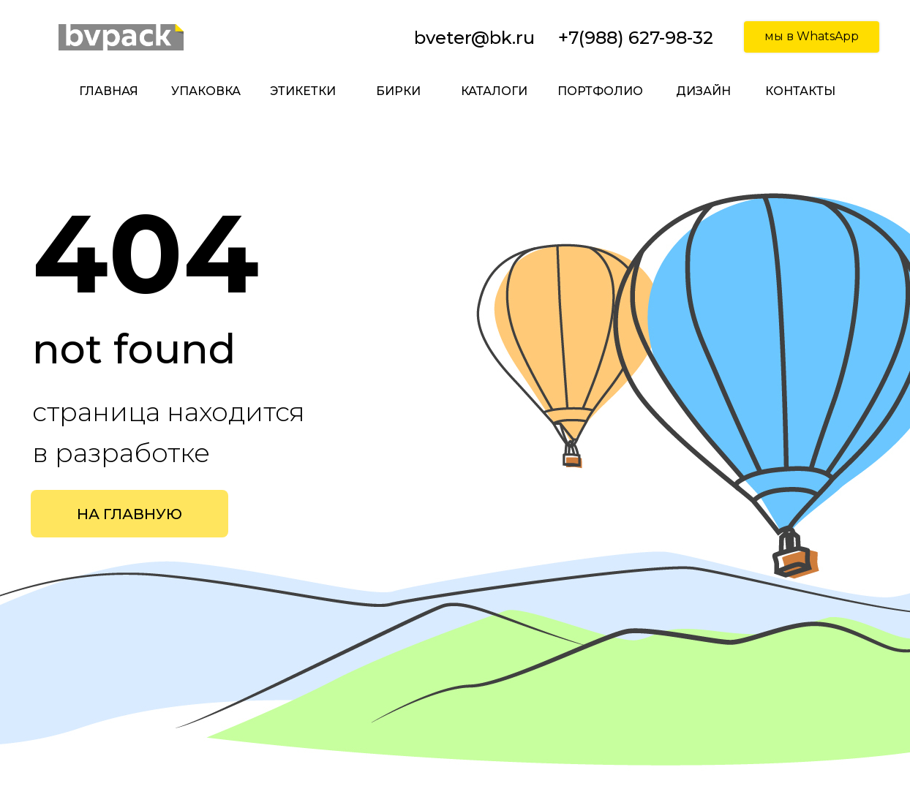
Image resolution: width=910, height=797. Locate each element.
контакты (800, 91)
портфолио (600, 91)
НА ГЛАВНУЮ (129, 514)
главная (108, 91)
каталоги (494, 91)
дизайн (703, 91)
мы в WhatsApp (811, 36)
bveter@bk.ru (474, 37)
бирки (398, 91)
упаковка (206, 91)
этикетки (303, 91)
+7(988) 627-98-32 (635, 37)
